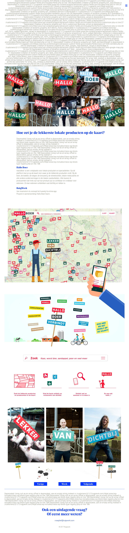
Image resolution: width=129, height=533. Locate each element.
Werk (64, 484)
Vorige (40, 484)
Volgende (88, 484)
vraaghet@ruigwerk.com (64, 520)
